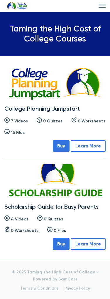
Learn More (88, 146)
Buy (61, 146)
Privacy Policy (77, 288)
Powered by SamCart (55, 279)
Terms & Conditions (39, 288)
